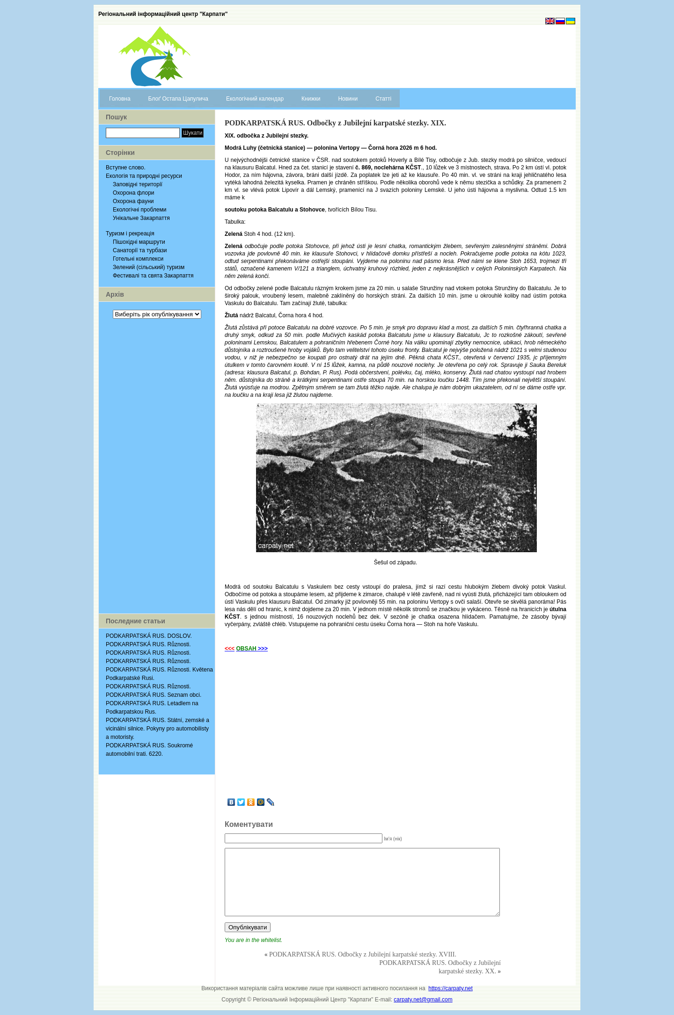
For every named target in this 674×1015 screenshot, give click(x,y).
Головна (120, 98)
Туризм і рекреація (130, 233)
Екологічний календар (255, 98)
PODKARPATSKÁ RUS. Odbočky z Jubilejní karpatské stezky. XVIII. (362, 954)
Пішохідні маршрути (139, 242)
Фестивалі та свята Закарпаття (153, 275)
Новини (348, 98)
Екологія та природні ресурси (144, 176)
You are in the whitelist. (253, 940)
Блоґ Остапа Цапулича (178, 98)
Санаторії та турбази (140, 250)
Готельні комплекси (138, 259)
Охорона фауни (133, 201)
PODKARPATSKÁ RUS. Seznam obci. (153, 695)
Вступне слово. (126, 167)
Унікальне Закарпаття (141, 218)
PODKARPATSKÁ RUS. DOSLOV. (149, 636)
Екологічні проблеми (139, 209)
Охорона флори (133, 193)
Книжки (310, 98)
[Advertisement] (157, 466)
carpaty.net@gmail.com (423, 999)
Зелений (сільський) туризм (148, 267)
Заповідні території (137, 184)
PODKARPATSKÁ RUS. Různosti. (148, 644)
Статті (383, 98)
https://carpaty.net (450, 988)
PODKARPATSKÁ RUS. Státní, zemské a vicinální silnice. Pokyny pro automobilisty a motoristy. (157, 728)
